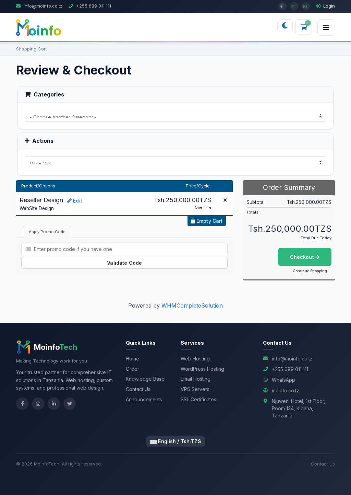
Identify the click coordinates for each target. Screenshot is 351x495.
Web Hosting (195, 358)
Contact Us (138, 389)
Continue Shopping (310, 271)
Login (325, 6)
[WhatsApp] (306, 6)
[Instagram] (294, 6)
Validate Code (124, 263)
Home (132, 358)
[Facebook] (282, 6)
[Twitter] (69, 404)
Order (132, 369)
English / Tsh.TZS (175, 441)
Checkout (304, 257)
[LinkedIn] (54, 404)
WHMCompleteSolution (192, 305)
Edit (74, 201)
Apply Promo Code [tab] (47, 231)
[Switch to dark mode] (284, 25)
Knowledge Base (145, 379)
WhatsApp (283, 380)
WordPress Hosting (202, 369)
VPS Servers (195, 389)
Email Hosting (195, 379)
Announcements (144, 399)
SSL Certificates (198, 399)
